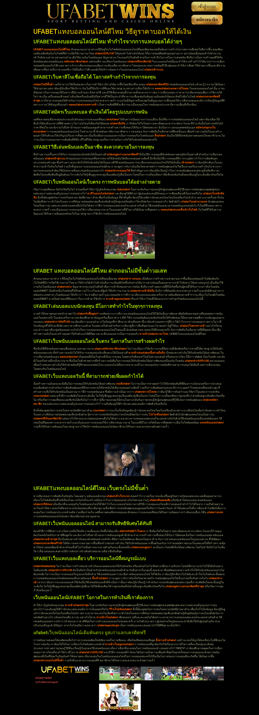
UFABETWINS (43, 678)
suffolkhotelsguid (46, 682)
